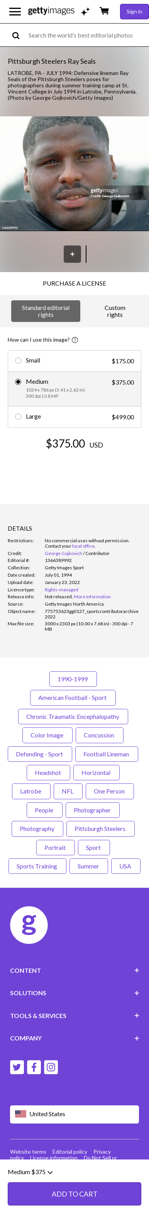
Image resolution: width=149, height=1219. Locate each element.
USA (125, 866)
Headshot (48, 772)
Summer (89, 866)
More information (92, 596)
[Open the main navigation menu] (15, 11)
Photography (37, 828)
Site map (40, 1164)
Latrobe (31, 791)
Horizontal (96, 772)
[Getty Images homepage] (51, 11)
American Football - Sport (73, 697)
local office (83, 546)
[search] (19, 35)
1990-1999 (73, 679)
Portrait (55, 847)
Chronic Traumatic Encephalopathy (73, 716)
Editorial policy (69, 1151)
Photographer (93, 810)
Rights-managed (61, 589)
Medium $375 (30, 1201)
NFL (68, 791)
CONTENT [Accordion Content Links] (74, 970)
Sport (94, 847)
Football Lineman (106, 754)
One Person (110, 791)
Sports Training (37, 866)
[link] (59, 596)
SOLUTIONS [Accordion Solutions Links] (74, 992)
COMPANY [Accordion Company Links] (74, 1038)
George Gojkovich (63, 553)
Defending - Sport (40, 754)
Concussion (99, 735)
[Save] (72, 254)
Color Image (47, 735)
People (44, 810)
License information (54, 1157)
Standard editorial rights (45, 311)
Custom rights (115, 311)
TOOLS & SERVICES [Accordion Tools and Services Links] (74, 1015)
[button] (74, 174)
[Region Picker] (74, 1114)
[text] (87, 35)
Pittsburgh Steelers (100, 828)
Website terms (28, 1151)
